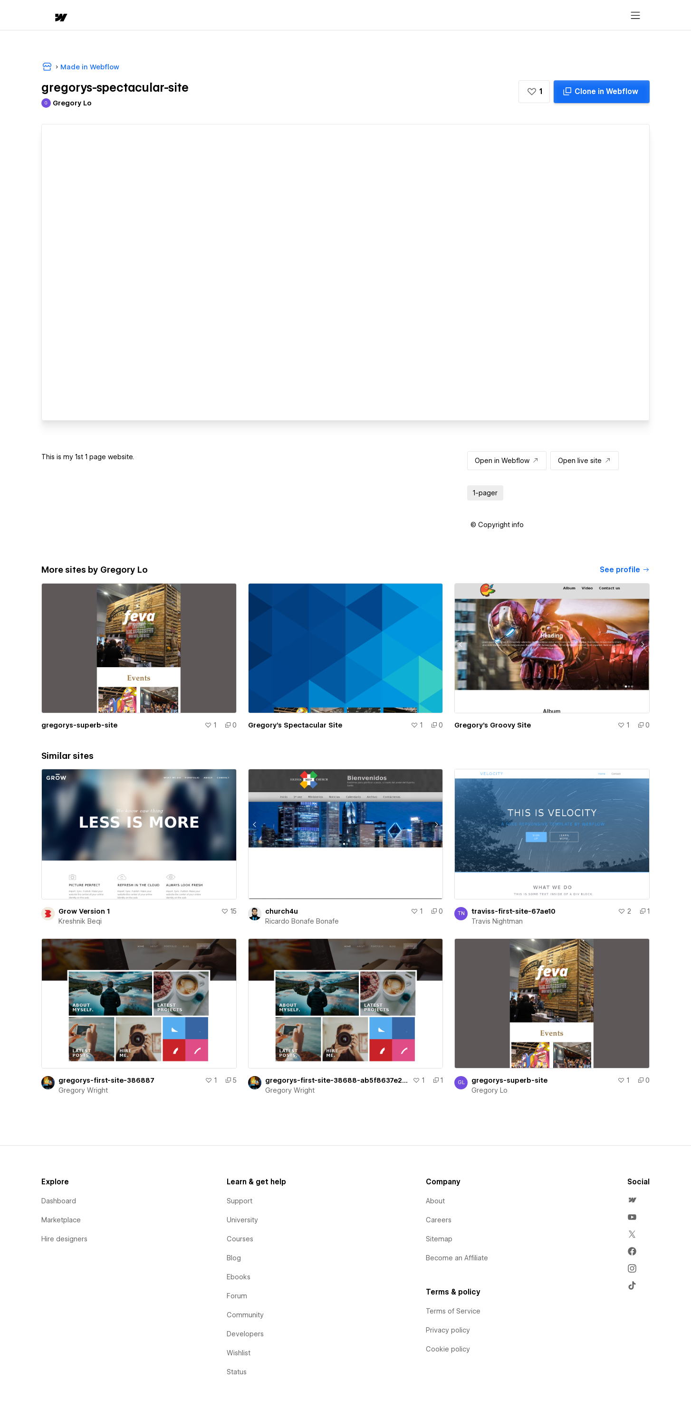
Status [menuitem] (237, 1372)
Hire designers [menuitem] (64, 1239)
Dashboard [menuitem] (58, 1201)
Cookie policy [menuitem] (448, 1349)
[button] (87, 15)
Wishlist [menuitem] (238, 1353)
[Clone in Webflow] (602, 91)
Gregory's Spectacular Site (295, 725)
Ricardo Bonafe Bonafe (302, 921)
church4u (281, 911)
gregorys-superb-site (79, 725)
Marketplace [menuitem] (61, 1220)
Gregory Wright (83, 1090)
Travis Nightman (497, 921)
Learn (184, 15)
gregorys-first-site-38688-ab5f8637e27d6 (337, 1080)
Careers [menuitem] (438, 1220)
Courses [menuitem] (240, 1239)
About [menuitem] (435, 1201)
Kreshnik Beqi (80, 921)
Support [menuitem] (239, 1201)
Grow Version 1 (84, 911)
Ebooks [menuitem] (238, 1277)
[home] (51, 15)
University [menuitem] (242, 1220)
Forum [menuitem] (237, 1296)
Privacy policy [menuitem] (448, 1330)
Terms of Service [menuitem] (453, 1311)
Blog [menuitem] (234, 1258)
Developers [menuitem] (245, 1334)
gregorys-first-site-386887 (106, 1080)
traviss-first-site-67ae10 (513, 911)
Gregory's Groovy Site (492, 725)
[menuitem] (632, 1200)
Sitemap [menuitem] (439, 1239)
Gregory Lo (489, 1090)
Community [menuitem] (245, 1315)
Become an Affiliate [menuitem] (457, 1258)
